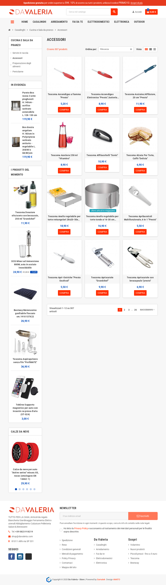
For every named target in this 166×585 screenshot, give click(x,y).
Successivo (147, 310)
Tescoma (134, 558)
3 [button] (23, 489)
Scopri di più (137, 3)
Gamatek (101, 579)
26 (135, 310)
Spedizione (67, 540)
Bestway (134, 563)
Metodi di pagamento (72, 554)
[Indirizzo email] (94, 516)
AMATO (116, 579)
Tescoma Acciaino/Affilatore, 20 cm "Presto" (140, 96)
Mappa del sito (69, 567)
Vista (139, 49)
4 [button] (27, 489)
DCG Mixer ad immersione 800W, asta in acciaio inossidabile (25, 264)
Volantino (135, 545)
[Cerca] (92, 11)
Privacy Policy (81, 528)
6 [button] (34, 489)
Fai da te (100, 554)
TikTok (28, 556)
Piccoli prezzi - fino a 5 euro (143, 554)
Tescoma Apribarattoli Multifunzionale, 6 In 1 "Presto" (140, 218)
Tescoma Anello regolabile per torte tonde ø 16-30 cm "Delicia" (102, 218)
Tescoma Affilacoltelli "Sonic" (102, 155)
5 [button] (31, 489)
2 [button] (20, 489)
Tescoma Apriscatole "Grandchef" (102, 279)
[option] (25, 461)
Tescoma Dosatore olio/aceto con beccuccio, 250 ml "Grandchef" (25, 215)
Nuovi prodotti (137, 549)
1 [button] (16, 489)
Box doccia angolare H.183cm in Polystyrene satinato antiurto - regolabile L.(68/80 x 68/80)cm (29, 140)
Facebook (11, 556)
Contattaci (67, 563)
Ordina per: (91, 49)
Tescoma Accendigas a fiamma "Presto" (64, 96)
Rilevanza (104, 49)
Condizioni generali (71, 549)
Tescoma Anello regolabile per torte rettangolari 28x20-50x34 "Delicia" (64, 218)
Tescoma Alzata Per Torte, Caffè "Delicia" (140, 157)
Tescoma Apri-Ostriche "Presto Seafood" (64, 279)
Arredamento (102, 549)
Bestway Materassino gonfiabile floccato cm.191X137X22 (25, 313)
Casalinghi (101, 545)
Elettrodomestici (104, 558)
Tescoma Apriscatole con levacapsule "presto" (140, 279)
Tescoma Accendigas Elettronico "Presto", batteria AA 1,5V (102, 96)
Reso (64, 545)
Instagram (20, 556)
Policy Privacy (69, 558)
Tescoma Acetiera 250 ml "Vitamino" (64, 157)
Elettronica (101, 563)
